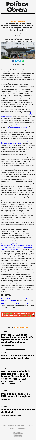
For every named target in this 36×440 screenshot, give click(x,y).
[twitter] (16, 61)
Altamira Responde (21, 428)
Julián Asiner (16, 33)
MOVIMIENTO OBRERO (18, 21)
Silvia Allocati (25, 33)
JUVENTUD (30, 425)
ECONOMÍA (11, 425)
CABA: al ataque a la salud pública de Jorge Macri (16, 304)
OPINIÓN (12, 428)
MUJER (5, 425)
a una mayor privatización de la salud (17, 127)
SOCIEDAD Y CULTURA (20, 425)
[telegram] (19, 61)
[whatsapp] (23, 61)
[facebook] (13, 61)
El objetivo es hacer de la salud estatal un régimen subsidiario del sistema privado (17, 114)
